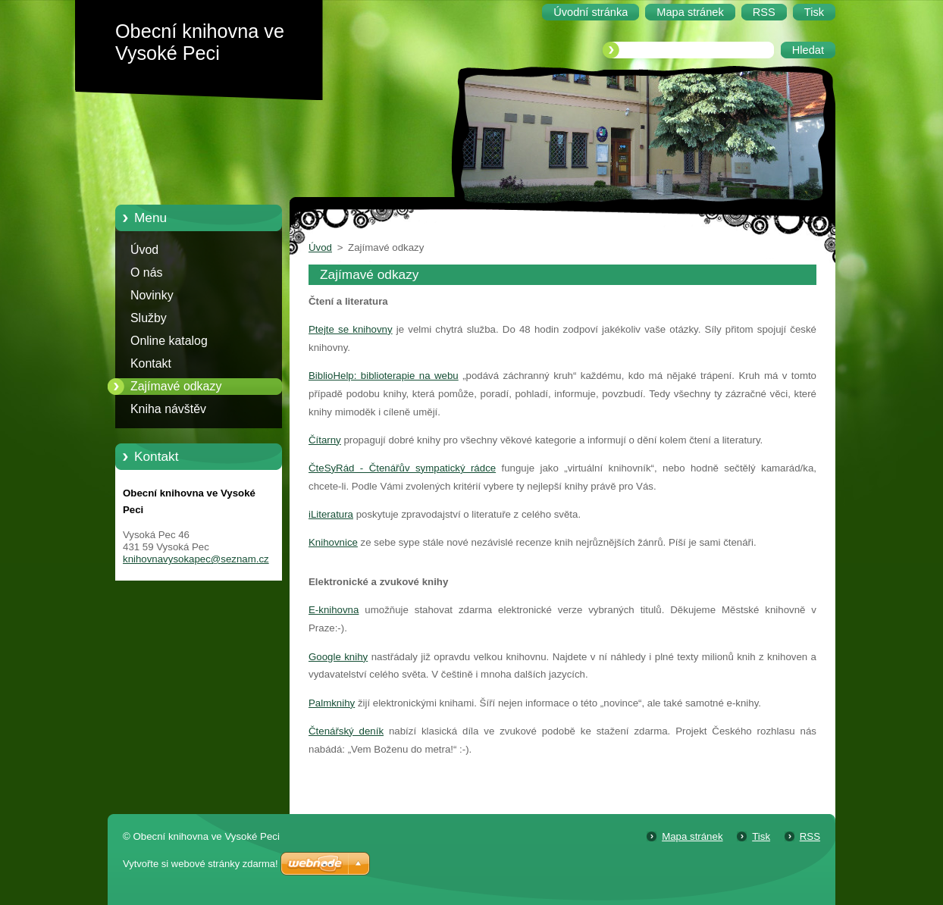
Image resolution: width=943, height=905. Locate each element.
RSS (810, 836)
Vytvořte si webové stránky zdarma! (200, 863)
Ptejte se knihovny (351, 329)
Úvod (144, 249)
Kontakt (150, 363)
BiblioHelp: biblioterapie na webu (384, 375)
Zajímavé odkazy (175, 386)
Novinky (152, 295)
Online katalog (169, 340)
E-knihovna (334, 609)
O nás (146, 272)
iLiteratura (331, 514)
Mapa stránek (692, 836)
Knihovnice (333, 542)
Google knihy (338, 656)
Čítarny (325, 440)
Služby (148, 318)
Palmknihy (332, 703)
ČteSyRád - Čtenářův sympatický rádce (402, 468)
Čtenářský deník (346, 731)
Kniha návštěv (168, 408)
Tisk (761, 836)
